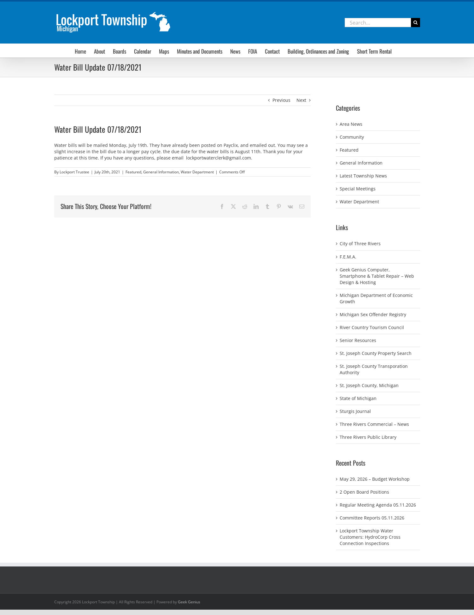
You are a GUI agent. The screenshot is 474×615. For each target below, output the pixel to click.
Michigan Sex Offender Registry (373, 314)
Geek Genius (189, 602)
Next (301, 100)
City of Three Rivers (360, 244)
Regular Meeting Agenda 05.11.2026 (378, 505)
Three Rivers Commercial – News (374, 424)
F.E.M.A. (348, 257)
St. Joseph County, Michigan (369, 385)
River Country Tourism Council (372, 327)
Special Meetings (358, 189)
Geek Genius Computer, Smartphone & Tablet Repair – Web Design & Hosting (377, 276)
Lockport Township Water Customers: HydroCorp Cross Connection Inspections (370, 537)
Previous (281, 100)
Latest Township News (363, 176)
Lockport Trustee (74, 172)
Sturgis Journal (355, 411)
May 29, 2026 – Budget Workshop (375, 479)
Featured (133, 172)
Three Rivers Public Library (368, 437)
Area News (351, 124)
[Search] (415, 22)
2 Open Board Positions (364, 492)
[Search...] (378, 22)
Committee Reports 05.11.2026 (372, 518)
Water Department (197, 172)
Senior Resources (358, 340)
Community (352, 137)
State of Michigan (358, 398)
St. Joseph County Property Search (376, 353)
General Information (161, 172)
